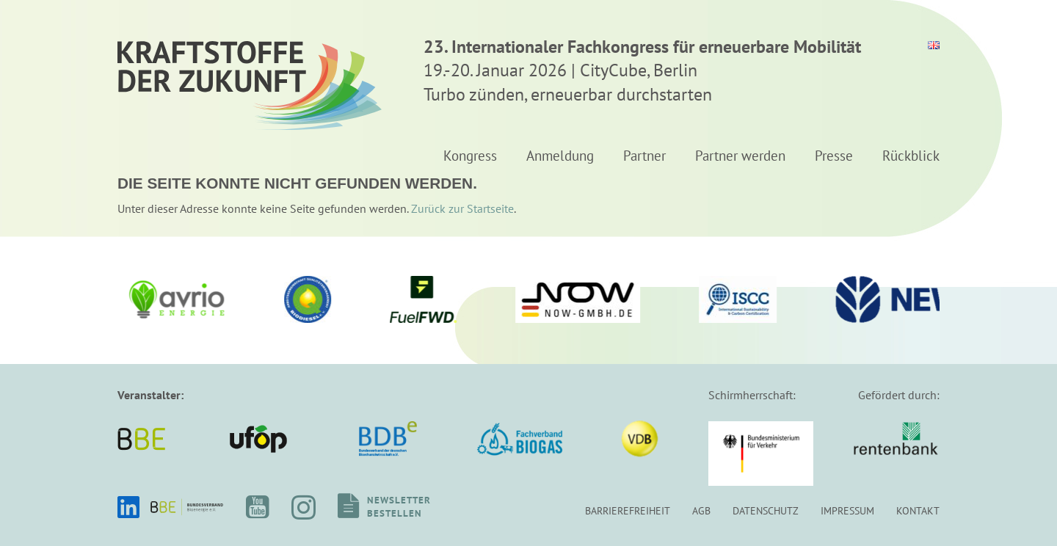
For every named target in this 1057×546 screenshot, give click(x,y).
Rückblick (911, 156)
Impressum (847, 510)
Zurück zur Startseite (462, 208)
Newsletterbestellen (399, 507)
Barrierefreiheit (627, 510)
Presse (834, 156)
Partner (644, 156)
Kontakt (918, 510)
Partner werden (740, 156)
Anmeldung (560, 156)
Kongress (470, 156)
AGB (701, 510)
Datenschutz (766, 510)
